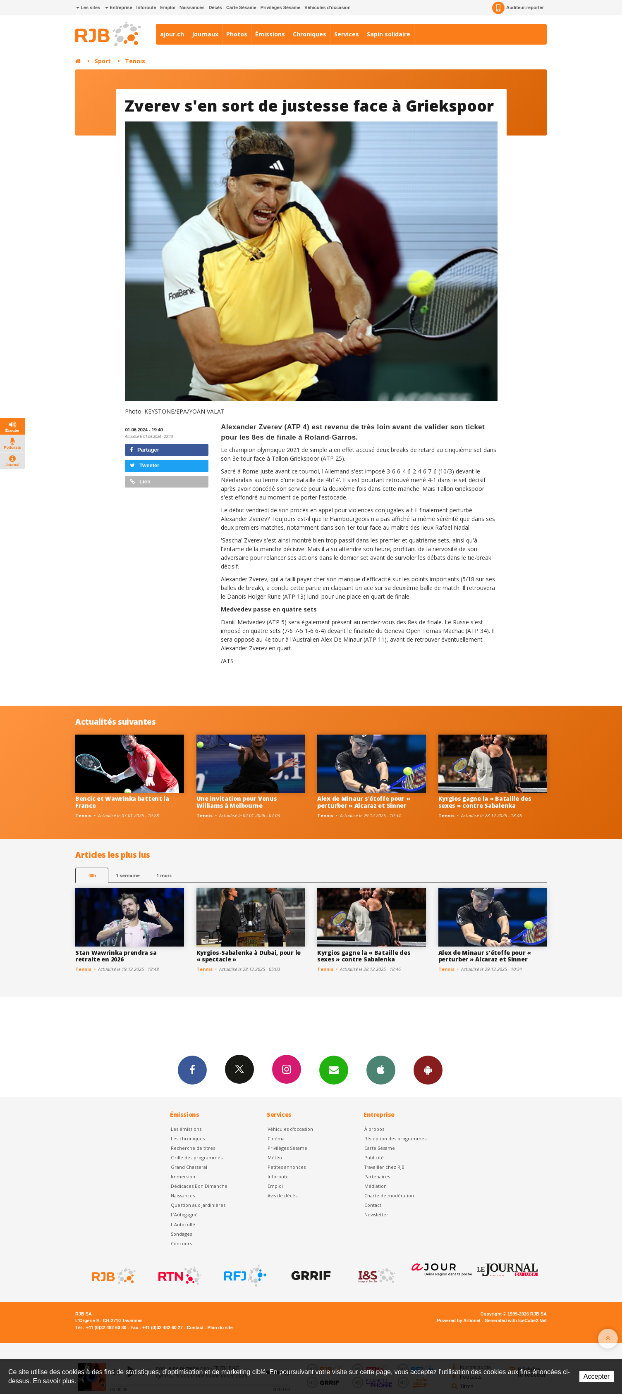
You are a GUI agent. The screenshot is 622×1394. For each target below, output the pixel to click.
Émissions (270, 34)
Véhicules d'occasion (327, 7)
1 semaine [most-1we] (128, 875)
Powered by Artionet (459, 1320)
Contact (372, 1205)
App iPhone (380, 1070)
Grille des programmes (196, 1157)
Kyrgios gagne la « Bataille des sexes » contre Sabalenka (484, 802)
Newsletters (333, 1070)
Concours (181, 1243)
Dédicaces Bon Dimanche (199, 1186)
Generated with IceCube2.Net (516, 1320)
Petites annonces (287, 1167)
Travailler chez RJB (384, 1167)
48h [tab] (92, 875)
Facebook (192, 1070)
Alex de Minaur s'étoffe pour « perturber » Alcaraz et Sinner (363, 802)
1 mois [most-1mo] (164, 875)
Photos (236, 34)
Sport (103, 61)
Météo (275, 1157)
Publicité (374, 1157)
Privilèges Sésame (281, 7)
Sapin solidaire (388, 34)
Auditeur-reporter (518, 8)
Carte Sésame (241, 7)
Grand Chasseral (189, 1167)
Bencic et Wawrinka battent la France (122, 802)
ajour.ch (172, 34)
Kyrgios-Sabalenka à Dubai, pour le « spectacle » (248, 956)
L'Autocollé (183, 1224)
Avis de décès (282, 1195)
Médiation (375, 1186)
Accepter (597, 1376)
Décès (215, 7)
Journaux (205, 34)
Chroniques (309, 34)
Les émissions (186, 1129)
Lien (140, 481)
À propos (374, 1129)
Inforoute (146, 7)
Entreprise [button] (118, 7)
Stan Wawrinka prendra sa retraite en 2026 (115, 956)
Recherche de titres (193, 1148)
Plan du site (220, 1327)
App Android (428, 1070)
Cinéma (276, 1138)
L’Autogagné (184, 1214)
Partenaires (377, 1176)
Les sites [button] (88, 7)
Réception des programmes (395, 1138)
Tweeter (145, 465)
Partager (144, 450)
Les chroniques (188, 1138)
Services (346, 34)
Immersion (183, 1176)
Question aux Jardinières (198, 1205)
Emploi (167, 7)
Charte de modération (389, 1195)
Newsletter (376, 1214)
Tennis (135, 61)
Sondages (181, 1234)
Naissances (192, 7)
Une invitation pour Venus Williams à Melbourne (236, 802)
